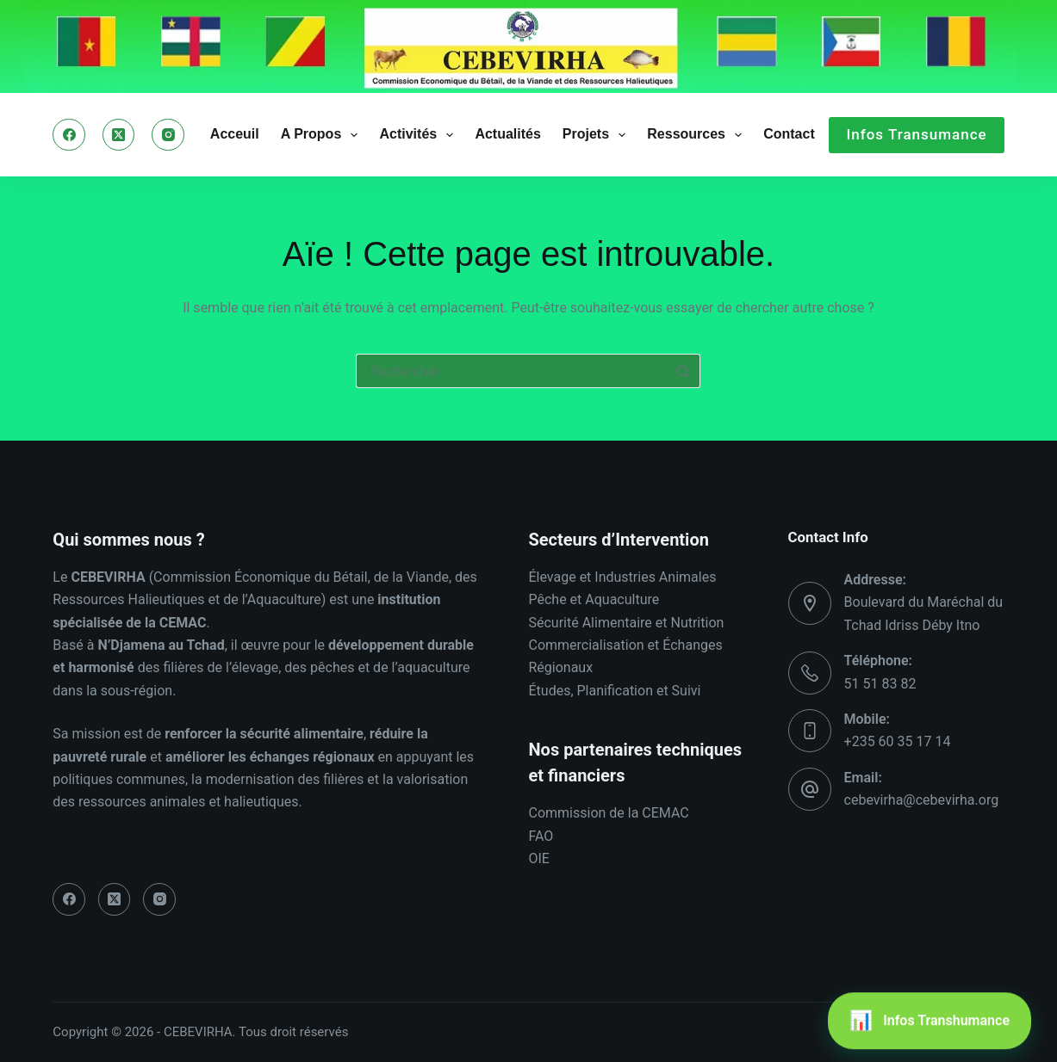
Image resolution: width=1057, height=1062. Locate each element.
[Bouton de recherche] (683, 371)
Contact (789, 134)
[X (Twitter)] (119, 135)
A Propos (323, 135)
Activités (419, 135)
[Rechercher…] (511, 371)
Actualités (507, 134)
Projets (597, 135)
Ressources (698, 135)
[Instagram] (168, 135)
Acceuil (234, 134)
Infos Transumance (916, 134)
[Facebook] (69, 135)
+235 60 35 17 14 (897, 741)
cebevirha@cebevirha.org (921, 800)
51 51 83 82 (880, 684)
